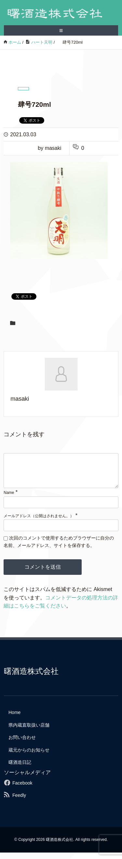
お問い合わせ (22, 743)
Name (9, 499)
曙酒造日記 (19, 768)
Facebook (22, 789)
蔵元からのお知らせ (28, 756)
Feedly (19, 801)
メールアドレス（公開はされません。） (39, 522)
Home (14, 718)
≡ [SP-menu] (61, 30)
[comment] (61, 474)
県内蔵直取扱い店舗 (28, 731)
